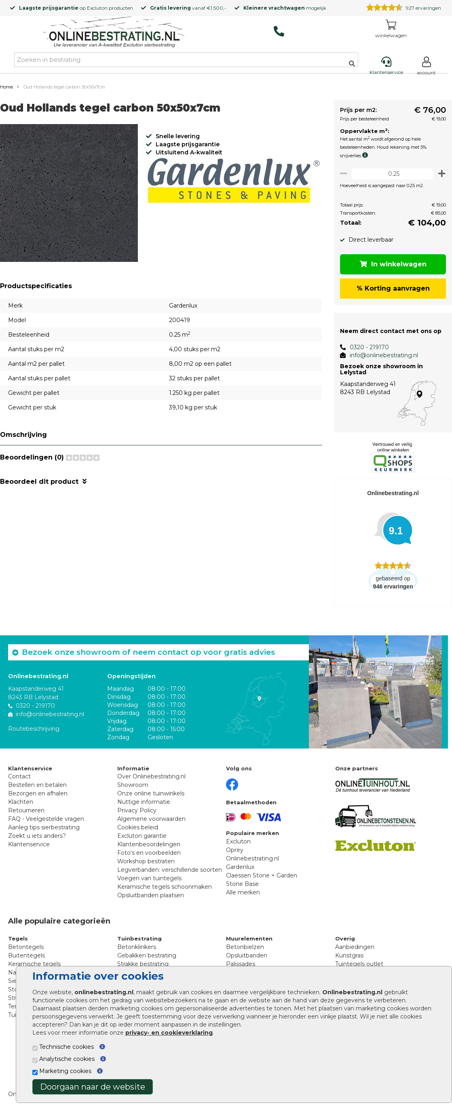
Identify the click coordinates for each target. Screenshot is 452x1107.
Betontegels (26, 947)
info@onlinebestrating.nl (380, 355)
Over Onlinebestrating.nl (151, 776)
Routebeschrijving (33, 728)
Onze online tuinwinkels (150, 793)
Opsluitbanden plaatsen (150, 895)
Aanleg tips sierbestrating (44, 827)
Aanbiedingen (354, 947)
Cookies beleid (137, 827)
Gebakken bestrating (146, 955)
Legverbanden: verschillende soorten (169, 869)
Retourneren (26, 810)
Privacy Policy (136, 810)
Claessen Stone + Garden (261, 875)
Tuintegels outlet (359, 964)
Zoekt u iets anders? (37, 835)
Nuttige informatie (143, 801)
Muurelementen (249, 938)
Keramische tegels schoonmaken (164, 886)
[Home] (114, 33)
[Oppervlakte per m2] (391, 173)
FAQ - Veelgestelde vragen (46, 818)
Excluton (97, 8)
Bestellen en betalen (37, 785)
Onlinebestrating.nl (252, 858)
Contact (19, 776)
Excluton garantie (142, 835)
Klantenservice (29, 844)
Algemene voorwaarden (151, 818)
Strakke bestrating (143, 964)
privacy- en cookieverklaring (169, 1032)
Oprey (234, 850)
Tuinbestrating (139, 938)
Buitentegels (26, 955)
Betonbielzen (245, 947)
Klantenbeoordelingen (148, 844)
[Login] (426, 67)
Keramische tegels (34, 964)
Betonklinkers (136, 947)
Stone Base (242, 884)
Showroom (132, 785)
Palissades (240, 964)
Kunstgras (349, 955)
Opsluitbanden (246, 955)
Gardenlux (240, 867)
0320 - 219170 (366, 347)
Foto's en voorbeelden (149, 852)
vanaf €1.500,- (188, 8)
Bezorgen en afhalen (38, 793)
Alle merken (243, 892)
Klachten (20, 801)
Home (6, 87)
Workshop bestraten (146, 861)
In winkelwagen (391, 264)
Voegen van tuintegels (149, 878)
